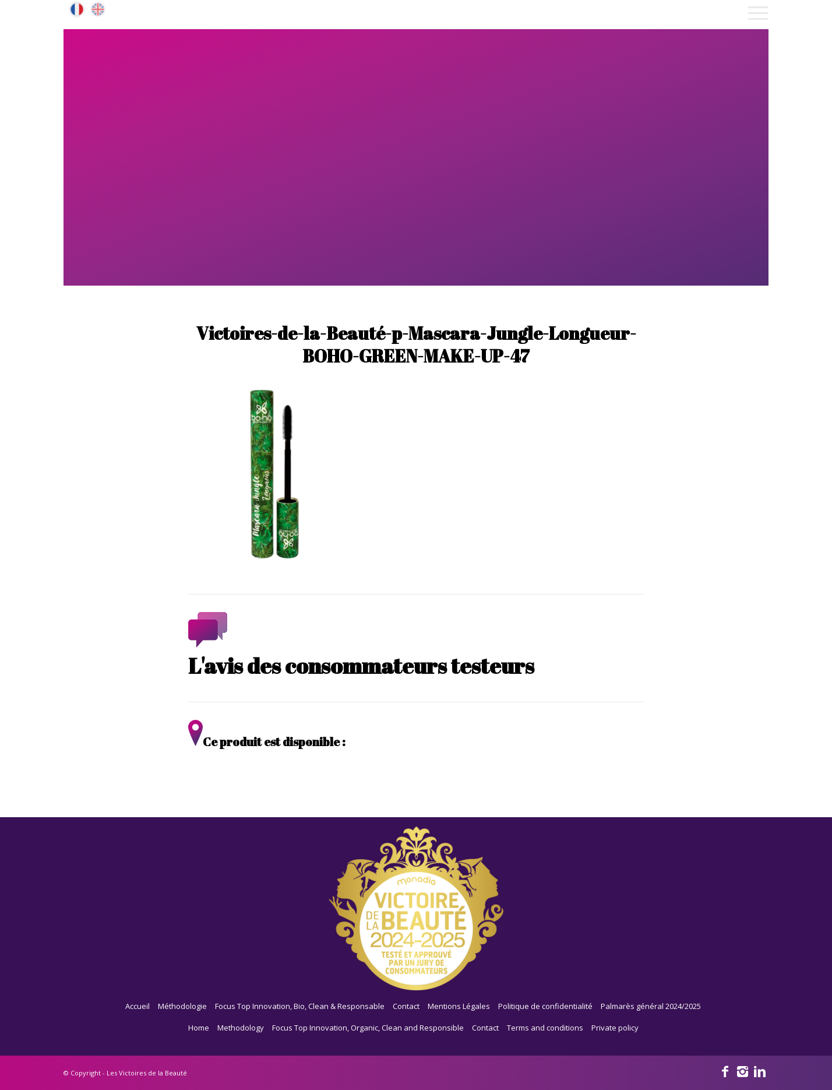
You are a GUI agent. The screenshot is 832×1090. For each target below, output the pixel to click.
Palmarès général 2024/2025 (651, 1006)
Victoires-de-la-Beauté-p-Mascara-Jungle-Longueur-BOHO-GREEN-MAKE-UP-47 (416, 344)
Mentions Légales (459, 1006)
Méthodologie (182, 1006)
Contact (406, 1006)
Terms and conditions (545, 1027)
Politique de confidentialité (545, 1006)
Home (198, 1027)
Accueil (137, 1006)
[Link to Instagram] (742, 1071)
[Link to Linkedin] (759, 1071)
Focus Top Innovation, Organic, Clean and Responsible (368, 1027)
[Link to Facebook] (725, 1071)
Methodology (240, 1027)
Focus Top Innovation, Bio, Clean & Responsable (300, 1006)
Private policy (615, 1027)
